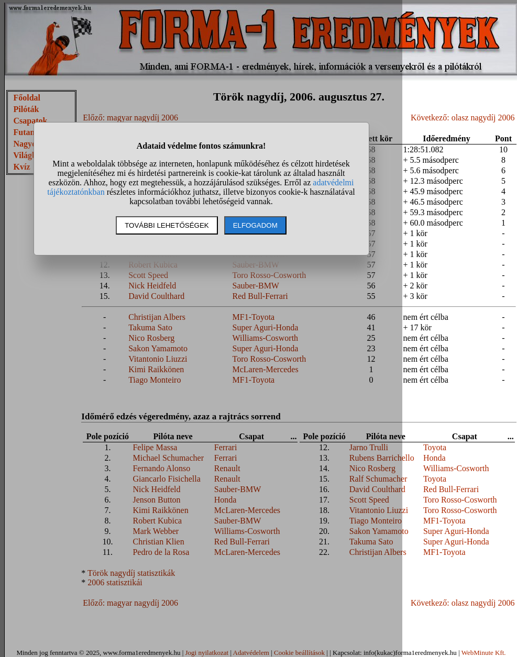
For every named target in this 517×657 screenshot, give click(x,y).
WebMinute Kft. (483, 652)
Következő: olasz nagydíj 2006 (463, 117)
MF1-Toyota (444, 520)
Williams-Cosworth (456, 468)
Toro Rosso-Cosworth (460, 499)
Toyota (434, 447)
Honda (434, 457)
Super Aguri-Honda (456, 531)
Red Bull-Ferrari (451, 489)
